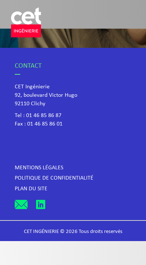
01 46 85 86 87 (43, 116)
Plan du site (31, 189)
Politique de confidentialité (54, 178)
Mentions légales (39, 168)
